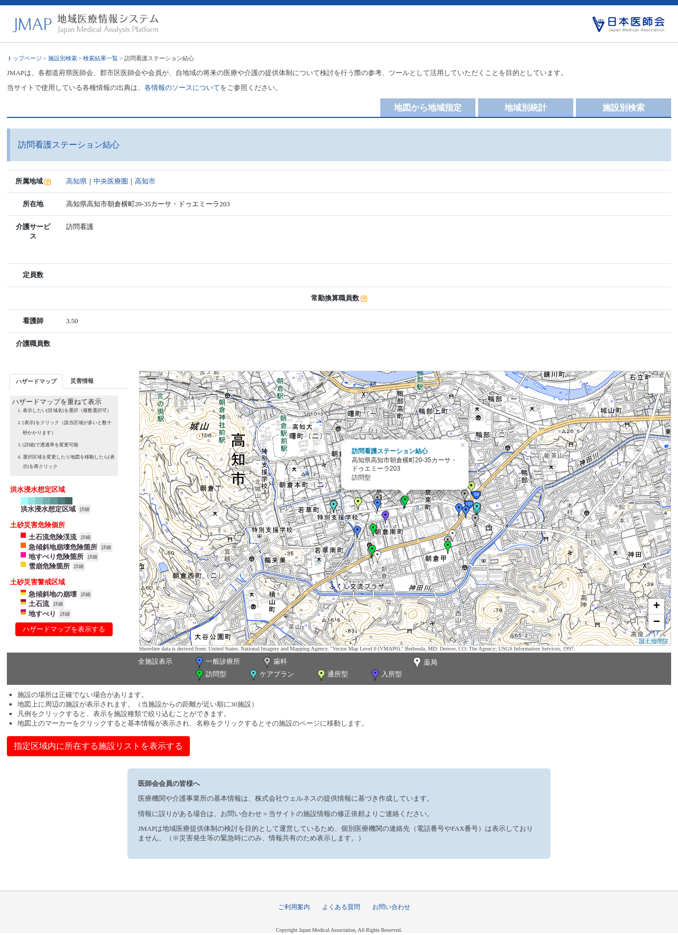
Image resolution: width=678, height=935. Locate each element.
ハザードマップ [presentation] (36, 381)
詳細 (84, 509)
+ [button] (656, 607)
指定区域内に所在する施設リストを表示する (98, 745)
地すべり (42, 614)
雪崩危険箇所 (49, 566)
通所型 (331, 675)
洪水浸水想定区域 (48, 509)
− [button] (656, 622)
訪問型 (210, 675)
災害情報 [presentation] (82, 381)
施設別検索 (62, 58)
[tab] (36, 381)
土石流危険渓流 (53, 537)
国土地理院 (653, 641)
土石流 (39, 604)
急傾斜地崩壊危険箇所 (63, 547)
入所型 (385, 675)
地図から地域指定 (428, 107)
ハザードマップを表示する (64, 629)
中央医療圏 (111, 181)
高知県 (76, 181)
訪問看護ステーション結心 (390, 451)
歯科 (274, 662)
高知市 (145, 181)
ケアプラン (271, 675)
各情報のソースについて (182, 87)
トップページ (24, 58)
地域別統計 (526, 107)
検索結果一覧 (100, 58)
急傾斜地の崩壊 (53, 594)
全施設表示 (155, 661)
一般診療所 (217, 662)
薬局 (424, 663)
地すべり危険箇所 (56, 557)
